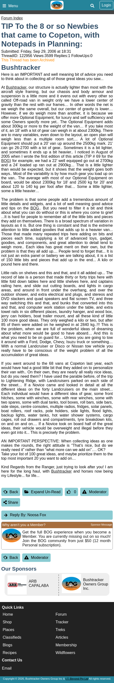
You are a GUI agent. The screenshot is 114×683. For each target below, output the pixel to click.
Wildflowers (65, 653)
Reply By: (18, 515)
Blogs (7, 645)
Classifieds (12, 637)
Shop (7, 622)
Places (8, 630)
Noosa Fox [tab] (24, 515)
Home (8, 614)
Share (10, 502)
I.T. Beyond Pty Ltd (77, 678)
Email (7, 668)
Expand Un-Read (42, 492)
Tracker (62, 622)
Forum (61, 614)
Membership (66, 645)
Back (10, 492)
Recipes (10, 653)
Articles (62, 637)
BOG (5, 161)
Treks (60, 630)
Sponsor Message (101, 524)
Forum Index (12, 18)
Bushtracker (16, 87)
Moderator (94, 492)
